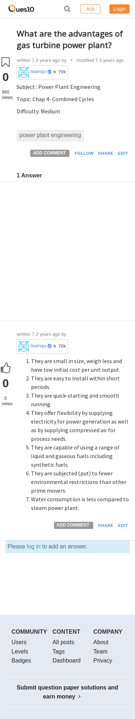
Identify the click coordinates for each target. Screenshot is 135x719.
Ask (90, 9)
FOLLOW (84, 153)
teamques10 (38, 71)
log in (33, 546)
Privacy (102, 660)
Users (19, 642)
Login (119, 9)
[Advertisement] (67, 253)
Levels (20, 651)
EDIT (123, 153)
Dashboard (67, 660)
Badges (21, 660)
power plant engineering (50, 135)
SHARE (106, 153)
